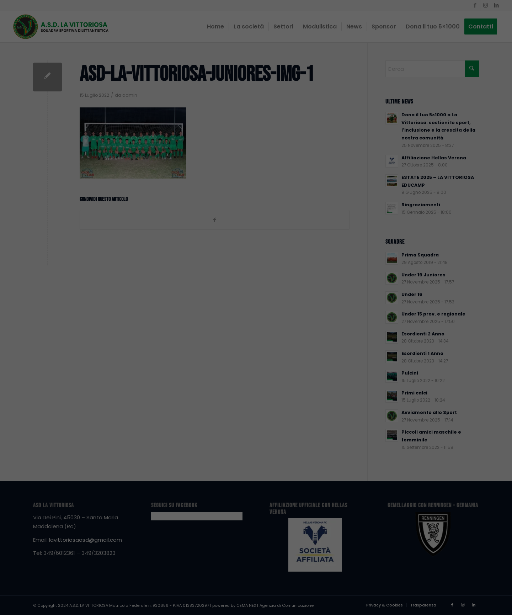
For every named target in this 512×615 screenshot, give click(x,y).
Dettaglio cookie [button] (389, 602)
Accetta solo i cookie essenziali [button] (414, 566)
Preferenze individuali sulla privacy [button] (414, 587)
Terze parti (483, 496)
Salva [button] (414, 545)
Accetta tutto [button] (414, 524)
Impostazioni (401, 479)
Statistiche (410, 496)
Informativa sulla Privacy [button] (431, 602)
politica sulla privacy (347, 472)
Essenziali (339, 496)
